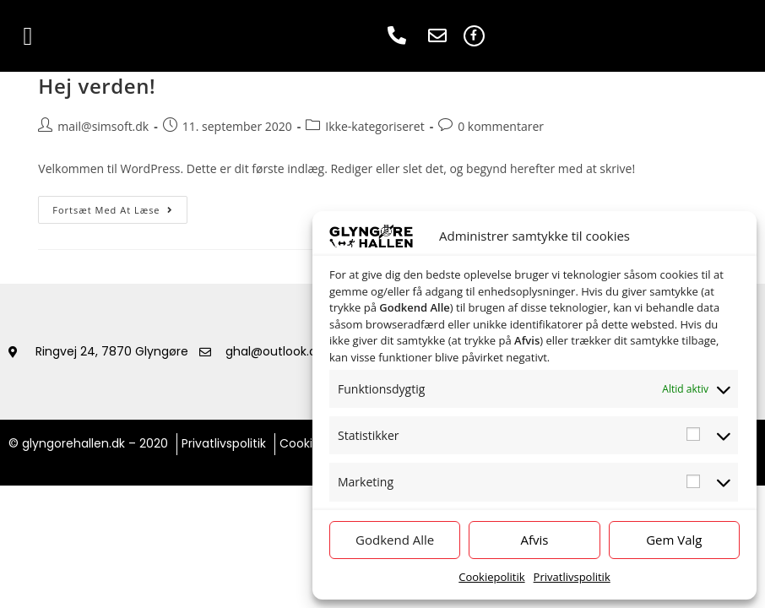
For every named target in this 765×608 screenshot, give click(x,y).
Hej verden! (96, 86)
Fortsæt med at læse (119, 206)
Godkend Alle (394, 539)
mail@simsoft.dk (103, 126)
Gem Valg (674, 539)
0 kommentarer (501, 126)
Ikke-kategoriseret (374, 126)
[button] (28, 36)
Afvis (535, 539)
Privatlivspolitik (572, 576)
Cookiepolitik (491, 576)
